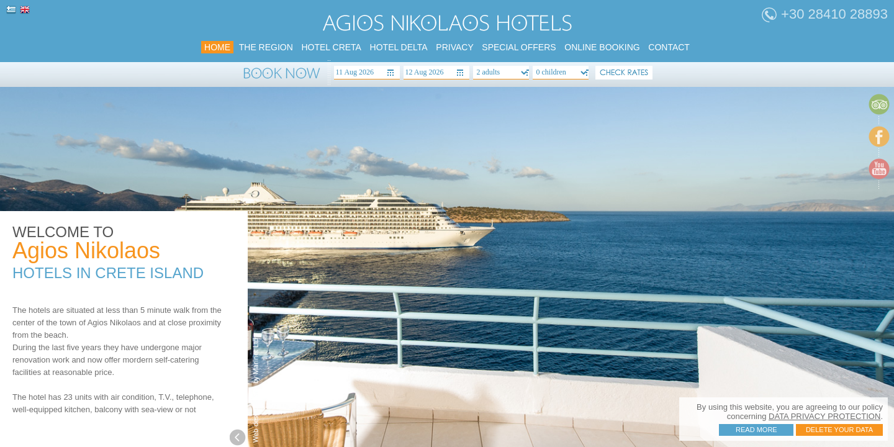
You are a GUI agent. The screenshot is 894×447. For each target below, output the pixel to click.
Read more (756, 429)
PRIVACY (454, 47)
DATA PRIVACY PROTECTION (824, 416)
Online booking (601, 47)
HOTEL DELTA (399, 47)
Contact (669, 47)
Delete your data (839, 429)
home (217, 47)
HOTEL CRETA (331, 47)
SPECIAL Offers (519, 47)
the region (266, 47)
